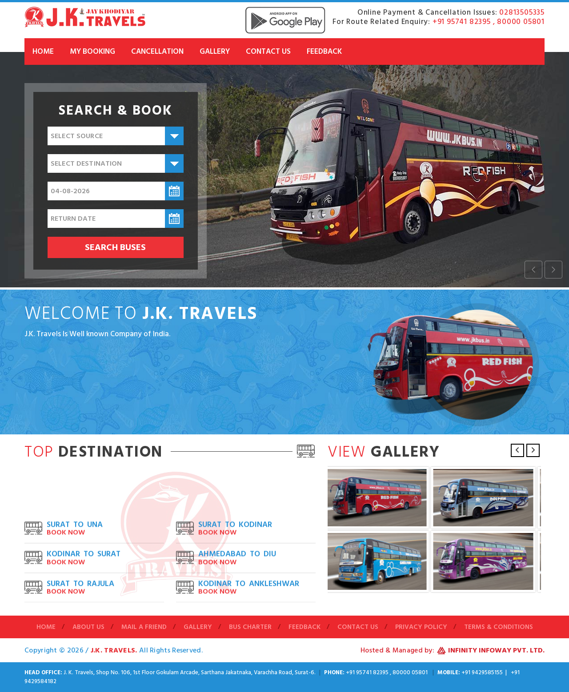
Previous (517, 450)
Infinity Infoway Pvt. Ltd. (496, 650)
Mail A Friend (144, 627)
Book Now (66, 565)
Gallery (215, 51)
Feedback (324, 51)
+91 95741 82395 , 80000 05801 (489, 22)
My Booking (92, 51)
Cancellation (157, 51)
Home (43, 51)
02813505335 (522, 12)
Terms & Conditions (498, 627)
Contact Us (268, 51)
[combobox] (116, 136)
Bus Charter (250, 627)
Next (533, 450)
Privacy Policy (421, 627)
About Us (88, 627)
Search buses (115, 247)
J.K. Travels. (115, 650)
